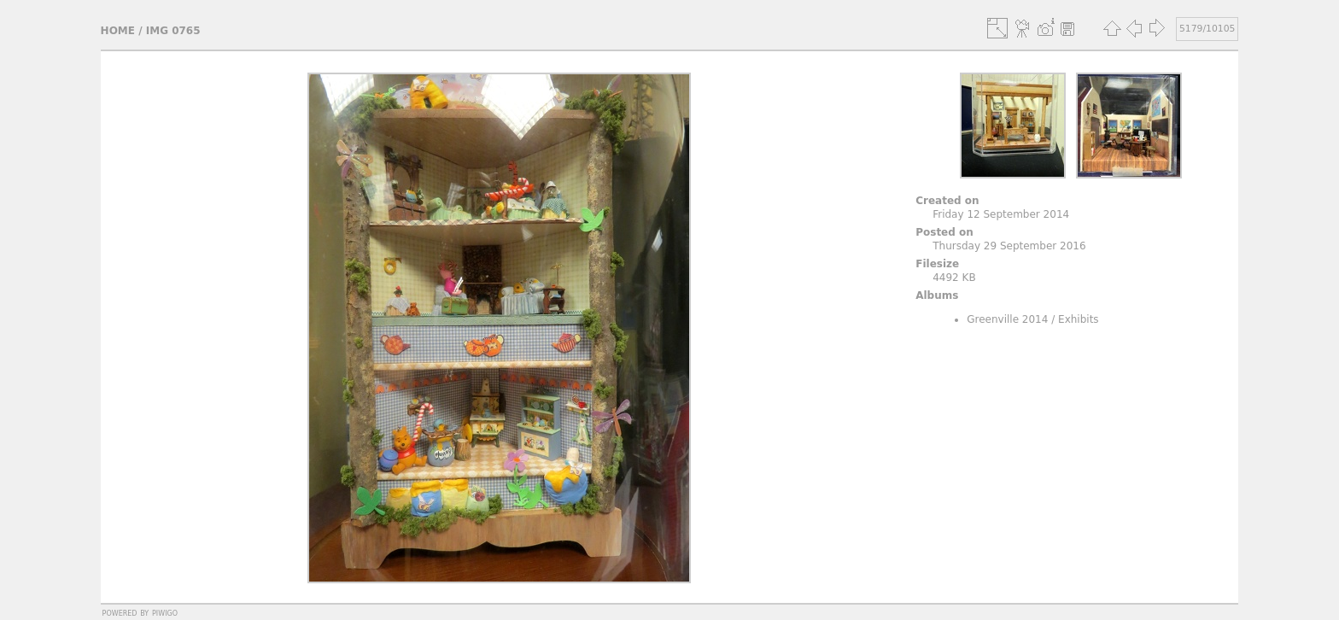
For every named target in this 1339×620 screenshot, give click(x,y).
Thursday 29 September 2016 (1009, 246)
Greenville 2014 (1007, 319)
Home (118, 31)
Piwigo (165, 612)
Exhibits (1078, 319)
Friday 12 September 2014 (1001, 214)
